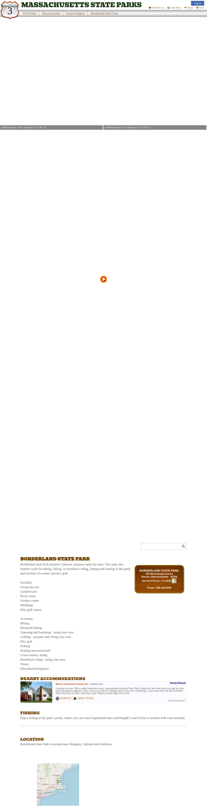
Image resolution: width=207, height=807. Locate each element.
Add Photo (174, 7)
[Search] (161, 546)
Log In (197, 3)
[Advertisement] (52, 547)
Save (200, 7)
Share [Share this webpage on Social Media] (188, 7)
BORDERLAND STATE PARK (159, 570)
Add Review (157, 7)
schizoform (29, 127)
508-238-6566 (163, 587)
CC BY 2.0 (41, 127)
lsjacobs (131, 127)
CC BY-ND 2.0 (144, 127)
